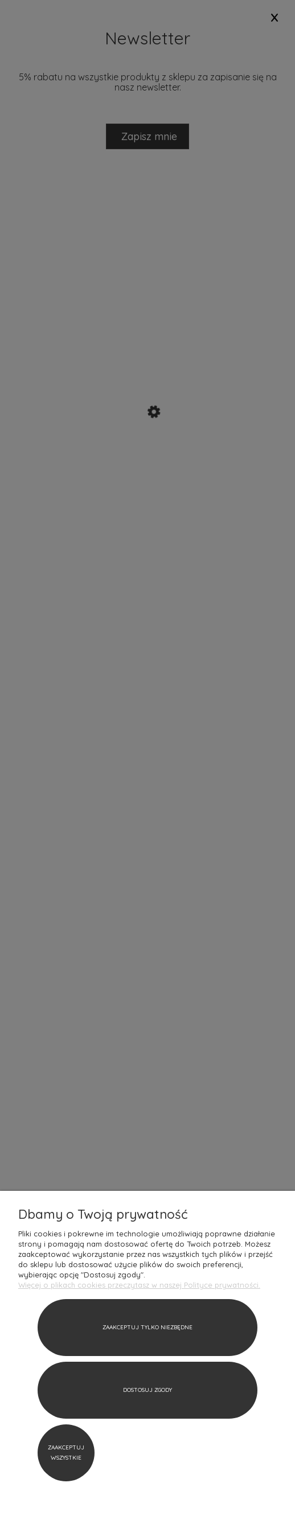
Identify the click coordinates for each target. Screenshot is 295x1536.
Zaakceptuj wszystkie (66, 1452)
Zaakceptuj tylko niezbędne (147, 1327)
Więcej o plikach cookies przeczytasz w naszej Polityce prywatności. (139, 1284)
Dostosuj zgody (147, 1390)
